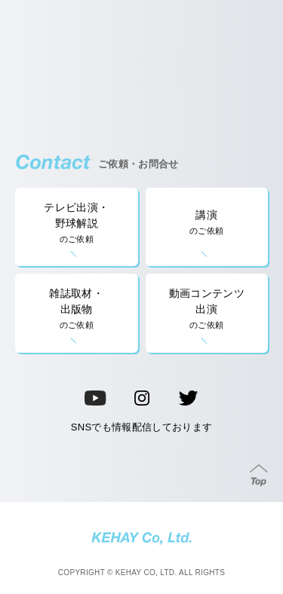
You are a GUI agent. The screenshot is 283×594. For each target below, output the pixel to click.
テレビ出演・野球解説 (76, 223)
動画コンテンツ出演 (207, 309)
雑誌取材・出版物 (76, 309)
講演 (207, 223)
